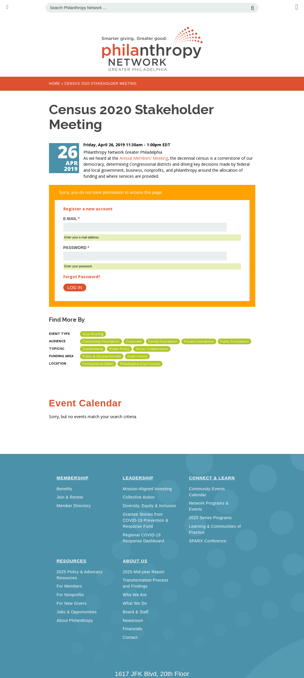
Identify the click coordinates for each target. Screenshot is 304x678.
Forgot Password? (81, 276)
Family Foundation (162, 341)
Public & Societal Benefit (102, 356)
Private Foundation (199, 341)
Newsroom (133, 620)
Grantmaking (93, 349)
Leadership (138, 477)
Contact (130, 637)
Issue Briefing (93, 334)
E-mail (71, 218)
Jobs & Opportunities (77, 612)
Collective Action (139, 497)
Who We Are (135, 594)
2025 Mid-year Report (143, 572)
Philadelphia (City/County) (140, 363)
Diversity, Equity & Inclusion (149, 505)
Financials (132, 628)
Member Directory (74, 505)
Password (76, 247)
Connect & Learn (212, 477)
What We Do (135, 603)
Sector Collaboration (152, 349)
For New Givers (72, 603)
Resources (72, 560)
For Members (69, 586)
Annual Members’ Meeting (143, 158)
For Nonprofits (70, 594)
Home (54, 84)
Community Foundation (101, 341)
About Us (135, 560)
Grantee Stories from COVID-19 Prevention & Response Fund (145, 520)
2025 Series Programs (210, 517)
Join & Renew (70, 497)
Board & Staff (136, 612)
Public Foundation (234, 341)
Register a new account (88, 208)
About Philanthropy (75, 620)
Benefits (64, 489)
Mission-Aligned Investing (147, 489)
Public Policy (119, 349)
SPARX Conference (208, 541)
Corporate (134, 341)
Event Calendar (85, 403)
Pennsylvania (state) (98, 363)
